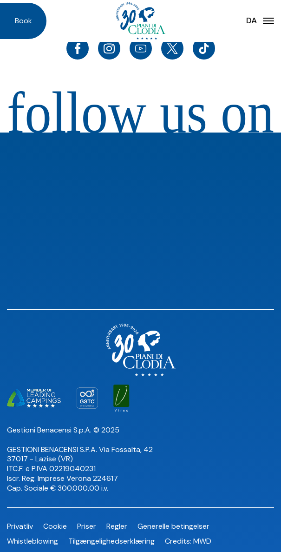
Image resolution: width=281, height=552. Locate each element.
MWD (202, 541)
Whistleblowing (32, 541)
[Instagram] (109, 48)
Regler (116, 526)
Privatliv (20, 526)
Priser (86, 526)
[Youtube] (141, 48)
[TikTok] (204, 48)
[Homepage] (140, 21)
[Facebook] (77, 48)
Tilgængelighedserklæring (111, 541)
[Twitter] (172, 48)
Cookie (55, 526)
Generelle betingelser (173, 526)
